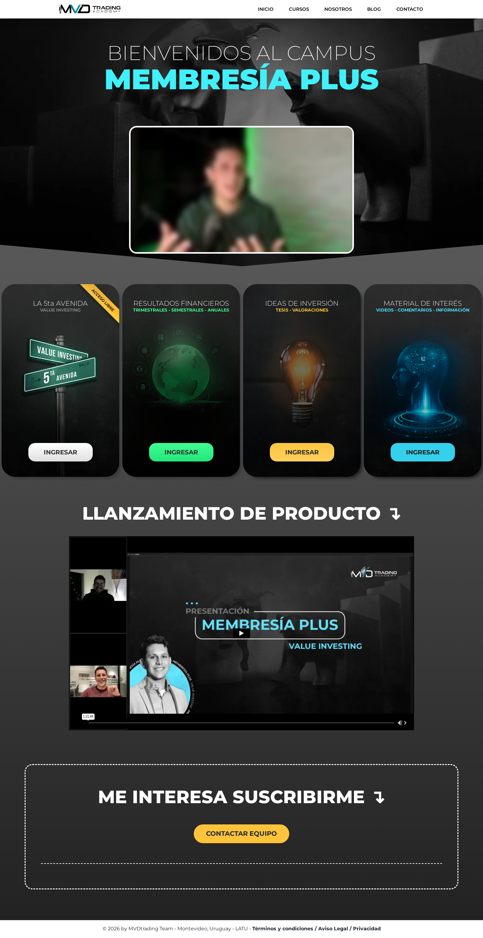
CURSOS (299, 9)
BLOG (374, 9)
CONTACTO (409, 9)
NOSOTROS (338, 9)
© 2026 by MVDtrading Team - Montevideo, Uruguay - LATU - (242, 929)
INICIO (266, 9)
